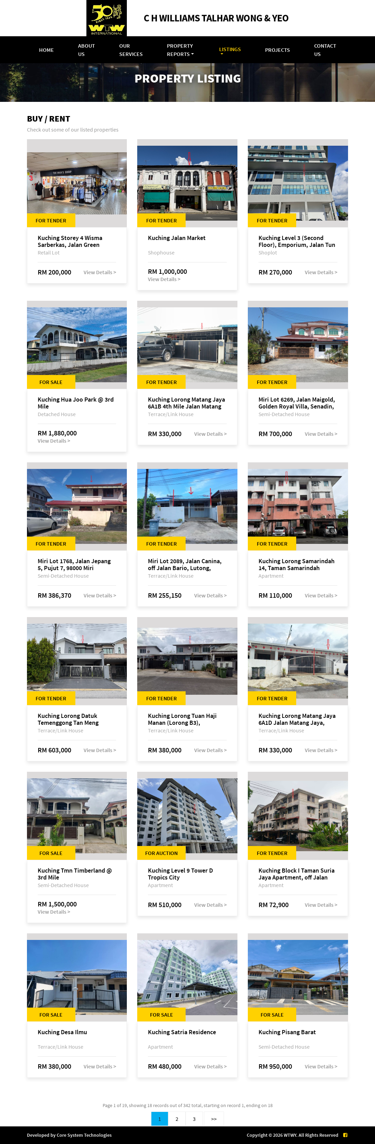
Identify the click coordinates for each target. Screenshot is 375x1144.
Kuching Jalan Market (177, 238)
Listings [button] (230, 49)
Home (46, 49)
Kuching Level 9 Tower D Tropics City (180, 874)
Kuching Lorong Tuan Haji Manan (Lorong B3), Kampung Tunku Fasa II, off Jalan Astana (184, 719)
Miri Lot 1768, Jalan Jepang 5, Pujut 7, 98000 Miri (74, 564)
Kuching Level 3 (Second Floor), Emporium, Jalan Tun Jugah (297, 241)
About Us (86, 49)
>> (214, 1118)
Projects (277, 49)
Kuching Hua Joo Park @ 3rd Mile (76, 403)
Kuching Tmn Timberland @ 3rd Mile (75, 874)
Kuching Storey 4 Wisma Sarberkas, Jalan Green (70, 241)
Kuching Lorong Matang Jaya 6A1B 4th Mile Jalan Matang (186, 403)
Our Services (131, 49)
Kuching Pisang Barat (287, 1032)
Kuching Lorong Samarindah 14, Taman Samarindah (297, 564)
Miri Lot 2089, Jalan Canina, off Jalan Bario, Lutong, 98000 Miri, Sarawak (185, 564)
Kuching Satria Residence (182, 1032)
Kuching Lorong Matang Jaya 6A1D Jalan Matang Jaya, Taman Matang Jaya (297, 719)
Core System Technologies (84, 1135)
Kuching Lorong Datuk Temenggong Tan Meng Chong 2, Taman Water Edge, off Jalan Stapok (76, 719)
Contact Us (325, 49)
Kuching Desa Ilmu (62, 1032)
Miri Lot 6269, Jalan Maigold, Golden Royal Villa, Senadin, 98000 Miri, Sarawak (297, 403)
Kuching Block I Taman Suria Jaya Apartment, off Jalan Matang (297, 874)
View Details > (100, 272)
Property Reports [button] (180, 49)
